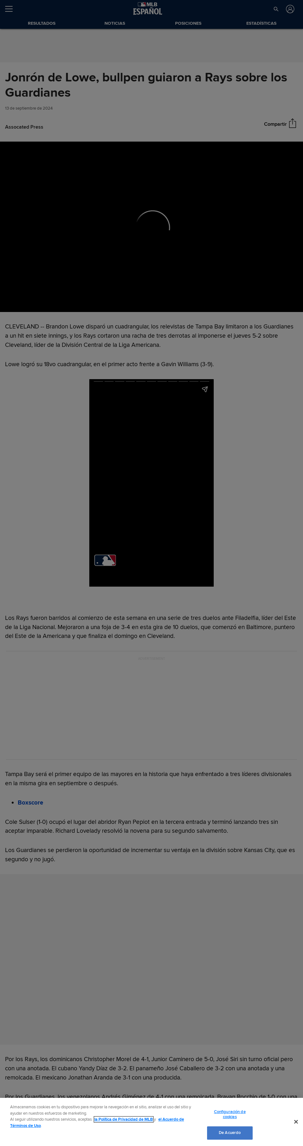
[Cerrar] (296, 1122)
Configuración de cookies (230, 1114)
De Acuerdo (230, 1132)
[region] (151, 1122)
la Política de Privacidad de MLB (123, 1119)
